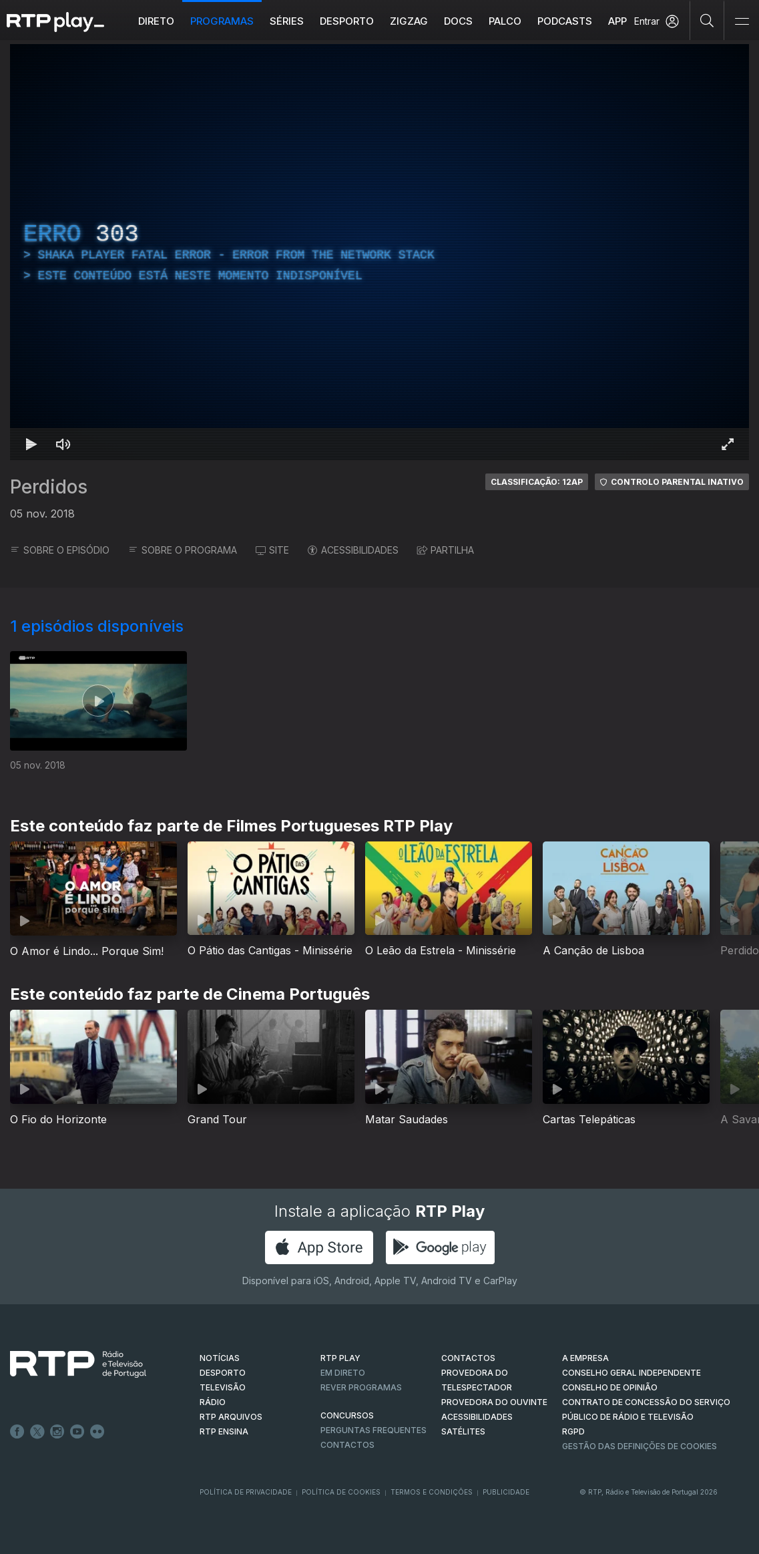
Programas (222, 21)
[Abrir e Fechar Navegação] (741, 21)
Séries (287, 21)
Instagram (57, 1431)
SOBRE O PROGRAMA (182, 550)
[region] (379, 252)
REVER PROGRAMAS (361, 1387)
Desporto (347, 21)
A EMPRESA (585, 1358)
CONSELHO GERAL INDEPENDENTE (631, 1373)
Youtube (77, 1431)
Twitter (37, 1431)
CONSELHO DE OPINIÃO (610, 1387)
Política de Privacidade (246, 1492)
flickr (97, 1431)
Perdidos (48, 486)
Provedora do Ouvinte (494, 1402)
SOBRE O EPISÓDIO (59, 550)
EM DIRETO (342, 1373)
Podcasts (564, 21)
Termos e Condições (432, 1492)
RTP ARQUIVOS (231, 1417)
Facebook (17, 1431)
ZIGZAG (409, 21)
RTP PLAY (340, 1358)
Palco (505, 21)
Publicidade (506, 1492)
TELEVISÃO (223, 1387)
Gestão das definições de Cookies (639, 1446)
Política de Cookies (341, 1492)
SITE (272, 550)
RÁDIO (213, 1402)
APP (617, 21)
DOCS (458, 21)
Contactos (347, 1445)
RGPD (573, 1431)
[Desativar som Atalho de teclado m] (63, 444)
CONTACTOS (468, 1358)
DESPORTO (223, 1373)
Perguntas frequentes (373, 1430)
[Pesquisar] (707, 20)
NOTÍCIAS (220, 1358)
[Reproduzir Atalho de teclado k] (31, 444)
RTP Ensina (224, 1431)
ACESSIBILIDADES (353, 550)
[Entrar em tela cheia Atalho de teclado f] (728, 444)
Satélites (463, 1431)
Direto (156, 21)
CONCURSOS (347, 1415)
